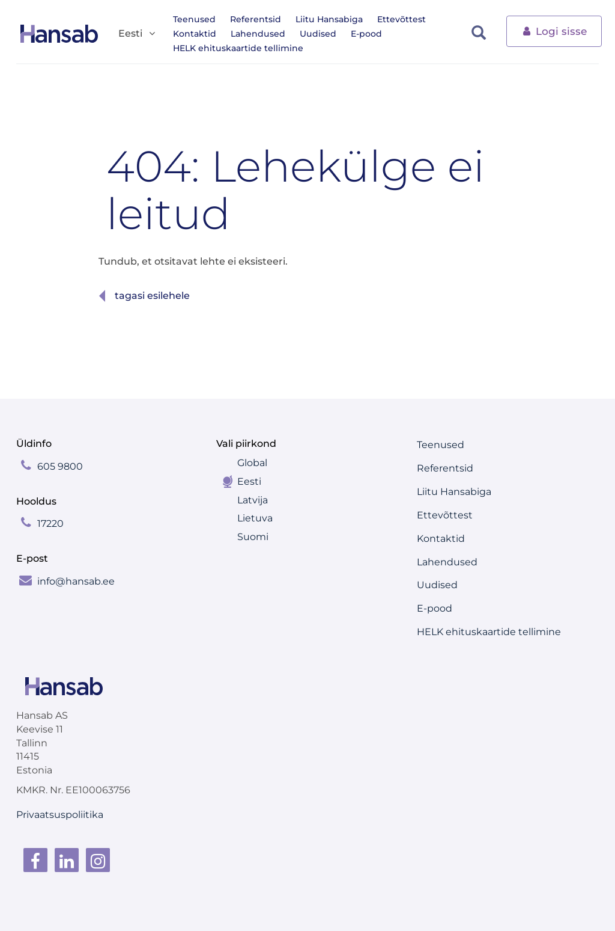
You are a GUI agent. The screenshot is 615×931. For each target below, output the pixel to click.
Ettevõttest (401, 19)
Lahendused (258, 33)
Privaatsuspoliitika (59, 814)
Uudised (318, 33)
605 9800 (60, 466)
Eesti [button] (137, 34)
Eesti (249, 481)
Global (252, 463)
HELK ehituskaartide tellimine (238, 48)
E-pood (366, 33)
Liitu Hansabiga (329, 19)
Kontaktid (194, 33)
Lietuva (255, 518)
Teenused (194, 19)
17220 (50, 523)
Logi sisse (554, 30)
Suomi (252, 536)
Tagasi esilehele (152, 295)
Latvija (252, 500)
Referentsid (255, 19)
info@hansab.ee (76, 581)
